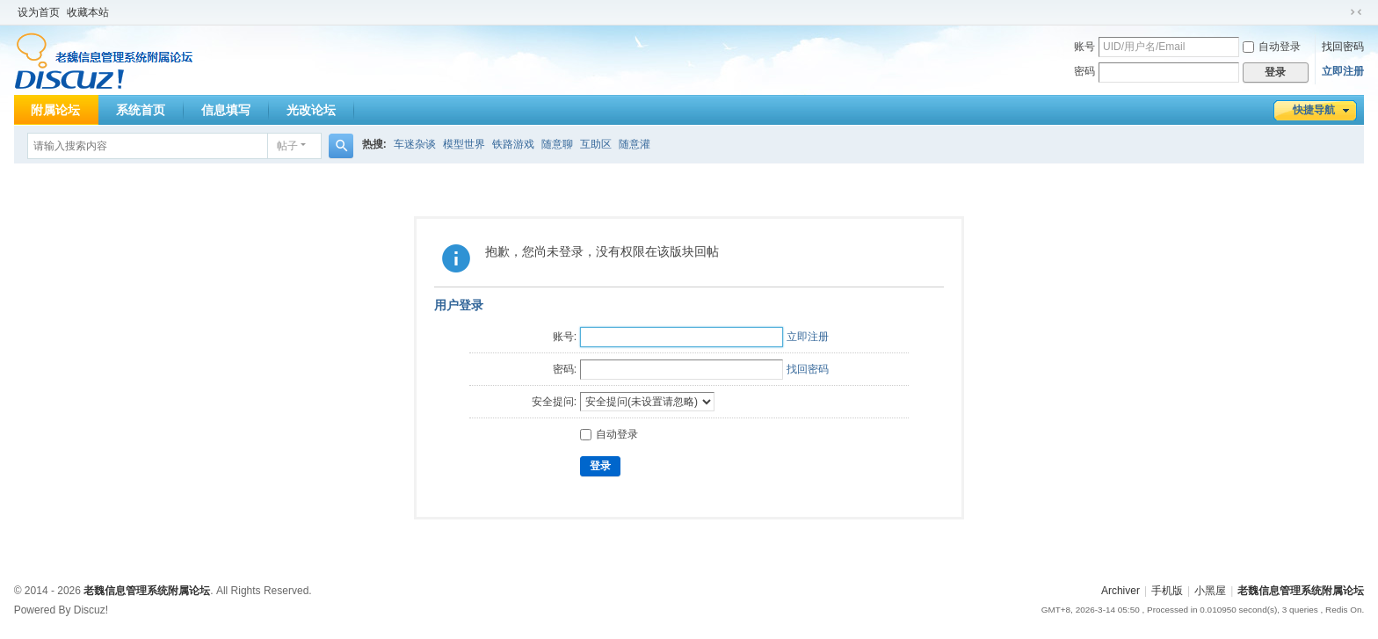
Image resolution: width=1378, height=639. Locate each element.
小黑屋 (1210, 591)
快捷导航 (1314, 110)
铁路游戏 (513, 144)
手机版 (1167, 591)
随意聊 (557, 144)
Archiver (1120, 591)
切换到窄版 (1356, 12)
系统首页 (140, 110)
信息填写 (225, 110)
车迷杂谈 (415, 144)
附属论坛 (55, 110)
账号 (1084, 46)
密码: (565, 369)
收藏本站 (88, 12)
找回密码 (1343, 46)
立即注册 (1343, 71)
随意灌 (634, 144)
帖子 (287, 146)
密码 (1084, 71)
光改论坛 (311, 110)
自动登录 (1272, 46)
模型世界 (464, 144)
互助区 (596, 144)
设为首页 (39, 12)
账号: (565, 336)
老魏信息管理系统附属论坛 (1300, 591)
